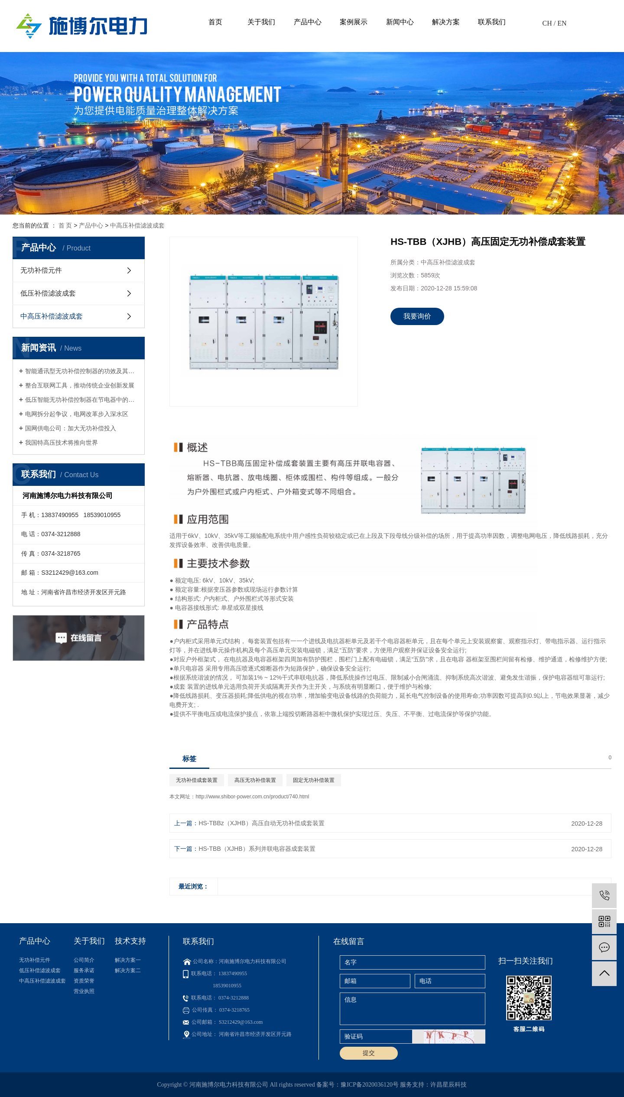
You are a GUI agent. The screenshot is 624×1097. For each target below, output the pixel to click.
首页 (215, 22)
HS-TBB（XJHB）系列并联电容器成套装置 (256, 848)
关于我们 (261, 22)
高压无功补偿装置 (255, 780)
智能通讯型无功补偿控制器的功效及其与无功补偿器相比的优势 (81, 371)
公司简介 (84, 960)
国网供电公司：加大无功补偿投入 (70, 428)
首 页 (65, 225)
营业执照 (84, 991)
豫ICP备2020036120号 (370, 1084)
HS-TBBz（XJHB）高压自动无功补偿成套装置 (261, 823)
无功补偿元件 (41, 270)
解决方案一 (128, 960)
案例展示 (353, 22)
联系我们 (492, 22)
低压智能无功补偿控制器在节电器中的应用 (81, 399)
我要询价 (417, 316)
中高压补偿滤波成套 (137, 225)
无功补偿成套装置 (197, 780)
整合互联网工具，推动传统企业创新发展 (79, 385)
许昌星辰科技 (448, 1084)
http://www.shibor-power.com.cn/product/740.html (252, 797)
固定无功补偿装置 (314, 780)
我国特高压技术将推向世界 (61, 442)
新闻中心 (400, 22)
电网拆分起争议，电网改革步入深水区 (76, 413)
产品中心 (308, 22)
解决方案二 (128, 970)
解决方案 (446, 22)
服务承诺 (84, 970)
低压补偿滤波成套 (48, 293)
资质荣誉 (84, 981)
